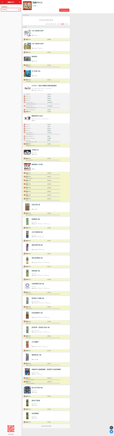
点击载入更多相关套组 (46, 426)
